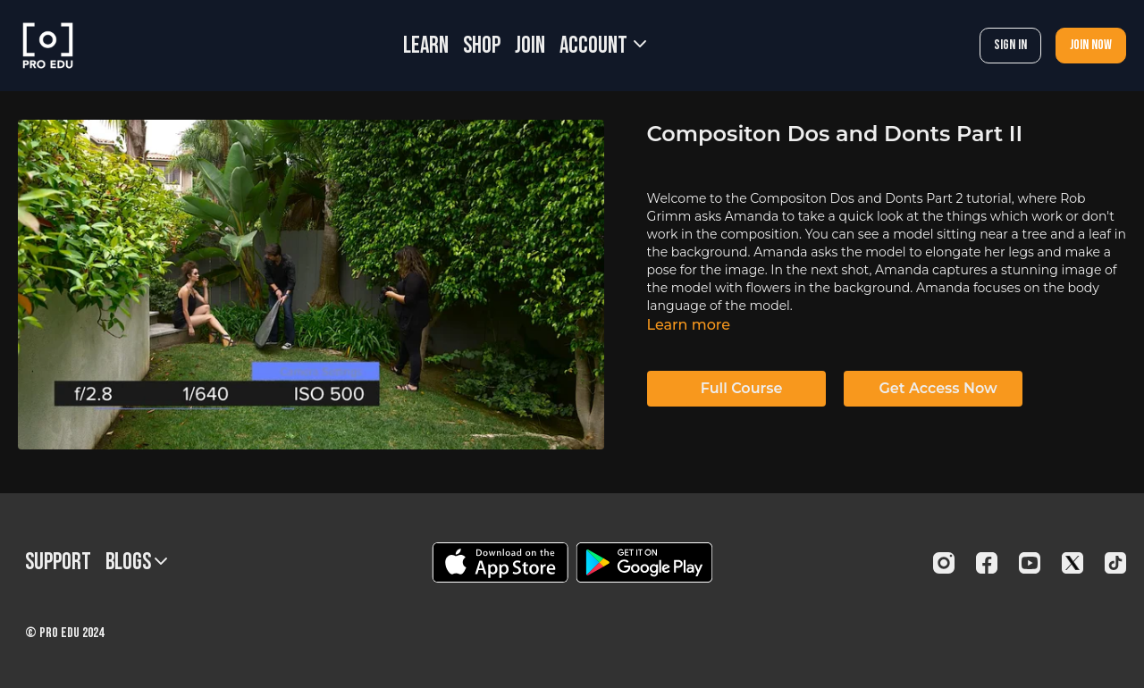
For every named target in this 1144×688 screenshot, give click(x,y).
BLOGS (136, 562)
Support (58, 562)
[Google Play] (644, 562)
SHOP (481, 46)
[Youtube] (1029, 563)
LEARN (426, 46)
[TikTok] (1115, 563)
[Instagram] (944, 563)
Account (602, 46)
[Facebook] (986, 563)
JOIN (530, 46)
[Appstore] (500, 562)
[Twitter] (1072, 563)
